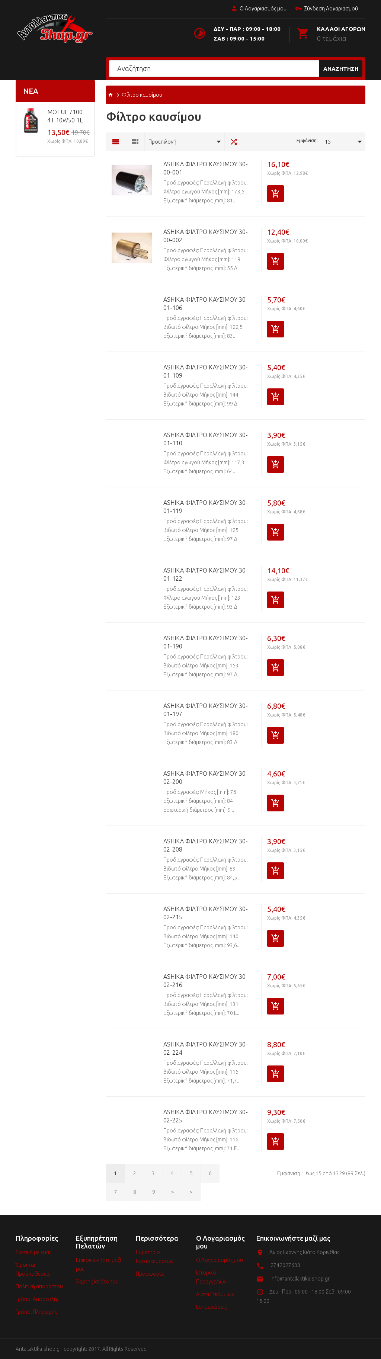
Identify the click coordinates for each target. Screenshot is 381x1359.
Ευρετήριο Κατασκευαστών (155, 1256)
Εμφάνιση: (307, 140)
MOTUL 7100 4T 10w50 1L (65, 116)
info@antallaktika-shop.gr (300, 1279)
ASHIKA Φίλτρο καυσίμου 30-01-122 (205, 574)
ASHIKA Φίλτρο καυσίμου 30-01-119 (205, 506)
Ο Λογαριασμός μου (258, 9)
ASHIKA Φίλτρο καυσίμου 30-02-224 (205, 1048)
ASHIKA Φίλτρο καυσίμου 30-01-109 (205, 371)
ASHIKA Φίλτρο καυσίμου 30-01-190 (205, 642)
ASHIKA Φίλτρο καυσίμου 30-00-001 (205, 168)
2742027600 (285, 1265)
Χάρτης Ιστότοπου (97, 1282)
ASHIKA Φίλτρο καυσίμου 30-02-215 (205, 913)
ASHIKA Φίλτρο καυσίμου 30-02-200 (205, 777)
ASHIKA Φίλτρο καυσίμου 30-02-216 (205, 980)
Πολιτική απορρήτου (39, 1286)
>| (191, 1192)
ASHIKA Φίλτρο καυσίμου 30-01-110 (205, 439)
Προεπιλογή (162, 142)
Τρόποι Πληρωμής (36, 1312)
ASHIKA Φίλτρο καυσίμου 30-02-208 (205, 845)
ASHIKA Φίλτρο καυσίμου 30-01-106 (205, 303)
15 (328, 142)
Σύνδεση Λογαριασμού (326, 9)
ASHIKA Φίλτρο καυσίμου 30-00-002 (205, 235)
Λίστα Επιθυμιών (215, 1294)
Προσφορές (150, 1274)
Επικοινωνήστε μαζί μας (98, 1264)
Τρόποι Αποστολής (37, 1299)
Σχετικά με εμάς (33, 1252)
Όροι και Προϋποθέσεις (33, 1269)
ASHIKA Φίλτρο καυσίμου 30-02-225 (205, 1116)
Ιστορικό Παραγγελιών (211, 1277)
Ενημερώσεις (211, 1307)
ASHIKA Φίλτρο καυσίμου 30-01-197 (205, 709)
